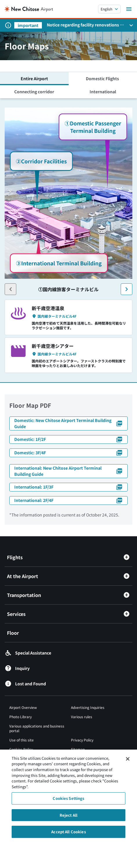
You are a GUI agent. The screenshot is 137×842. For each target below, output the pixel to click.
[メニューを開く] (128, 9)
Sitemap (78, 749)
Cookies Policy (21, 749)
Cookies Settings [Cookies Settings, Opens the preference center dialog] (68, 801)
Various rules (81, 716)
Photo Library (20, 716)
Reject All (68, 817)
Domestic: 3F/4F (68, 452)
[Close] (127, 761)
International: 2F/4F (68, 500)
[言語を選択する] (109, 9)
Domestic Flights (103, 78)
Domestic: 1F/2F (68, 439)
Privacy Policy (82, 739)
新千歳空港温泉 (48, 308)
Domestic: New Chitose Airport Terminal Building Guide (68, 423)
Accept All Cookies (68, 834)
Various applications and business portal (36, 728)
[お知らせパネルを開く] (131, 25)
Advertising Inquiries (87, 707)
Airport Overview (23, 707)
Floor (13, 632)
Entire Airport (34, 78)
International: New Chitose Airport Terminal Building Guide (68, 471)
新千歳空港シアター (53, 345)
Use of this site (21, 739)
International (103, 91)
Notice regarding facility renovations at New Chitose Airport (85, 25)
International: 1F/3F (68, 487)
